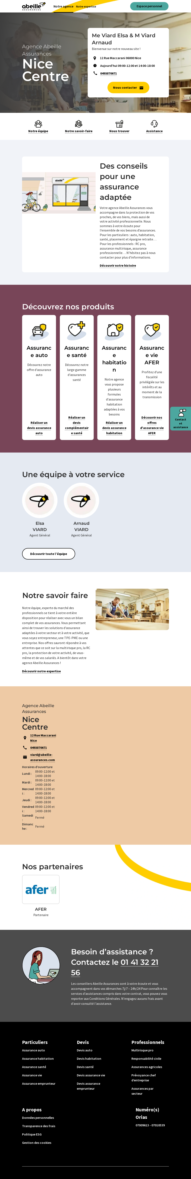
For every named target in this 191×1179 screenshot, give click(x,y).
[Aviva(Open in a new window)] (34, 6)
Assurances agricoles (146, 1067)
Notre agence (63, 6)
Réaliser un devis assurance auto (39, 427)
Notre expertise (86, 6)
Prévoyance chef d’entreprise (143, 1077)
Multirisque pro (142, 1050)
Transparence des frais (38, 1126)
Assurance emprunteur (38, 1083)
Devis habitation (89, 1058)
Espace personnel (149, 6)
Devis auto (84, 1050)
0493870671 (108, 73)
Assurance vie (32, 1075)
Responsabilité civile (146, 1058)
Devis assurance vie (91, 1075)
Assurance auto (33, 1050)
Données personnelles (38, 1118)
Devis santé (85, 1067)
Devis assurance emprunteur (88, 1086)
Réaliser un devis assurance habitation (114, 427)
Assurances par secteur (142, 1091)
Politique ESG (32, 1134)
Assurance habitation (38, 1058)
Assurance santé (34, 1067)
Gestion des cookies (36, 1142)
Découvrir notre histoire (118, 265)
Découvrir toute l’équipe (48, 554)
